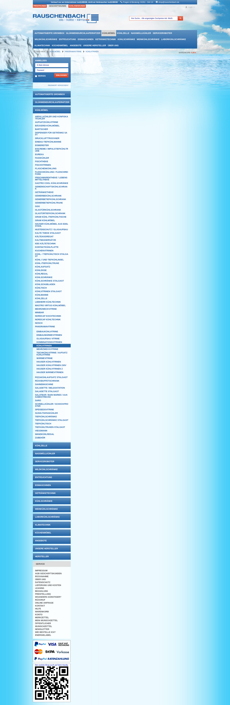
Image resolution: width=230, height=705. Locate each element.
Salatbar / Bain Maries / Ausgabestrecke (51, 396)
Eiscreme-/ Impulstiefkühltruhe (51, 150)
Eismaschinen (85, 39)
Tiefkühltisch (43, 423)
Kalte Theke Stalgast (48, 233)
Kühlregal (41, 274)
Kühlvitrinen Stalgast (48, 291)
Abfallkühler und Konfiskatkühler (51, 117)
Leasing (39, 588)
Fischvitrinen (43, 165)
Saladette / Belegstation (50, 388)
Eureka (39, 154)
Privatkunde (40, 6)
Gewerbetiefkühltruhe (49, 203)
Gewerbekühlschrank (48, 196)
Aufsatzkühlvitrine (46, 122)
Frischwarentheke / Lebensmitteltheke (51, 178)
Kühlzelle (123, 33)
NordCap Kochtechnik (48, 316)
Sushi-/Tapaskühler (46, 413)
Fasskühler (42, 158)
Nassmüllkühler (141, 33)
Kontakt (40, 606)
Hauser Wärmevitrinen (50, 372)
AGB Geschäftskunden (48, 573)
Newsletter (42, 629)
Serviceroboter (162, 33)
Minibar (39, 312)
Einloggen (61, 75)
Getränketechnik (105, 39)
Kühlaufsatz (42, 267)
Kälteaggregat (44, 236)
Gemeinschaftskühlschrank (51, 187)
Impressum (41, 570)
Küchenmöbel (60, 45)
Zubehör (40, 438)
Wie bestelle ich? (45, 632)
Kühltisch (41, 288)
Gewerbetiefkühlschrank (50, 199)
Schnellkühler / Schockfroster (51, 405)
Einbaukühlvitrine (47, 331)
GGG (37, 206)
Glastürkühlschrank (48, 210)
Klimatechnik (42, 45)
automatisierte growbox (49, 33)
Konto (38, 614)
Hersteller (42, 556)
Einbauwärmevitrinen (49, 335)
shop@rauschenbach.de (168, 2)
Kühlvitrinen (92, 52)
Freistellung (43, 594)
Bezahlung (41, 591)
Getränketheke (44, 192)
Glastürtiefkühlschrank (50, 213)
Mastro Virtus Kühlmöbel (50, 305)
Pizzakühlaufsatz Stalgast (51, 377)
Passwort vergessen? (58, 85)
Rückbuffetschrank (47, 381)
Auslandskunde (77, 6)
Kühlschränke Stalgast (49, 281)
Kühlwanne (41, 295)
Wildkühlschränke (46, 39)
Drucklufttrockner (47, 138)
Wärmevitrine (45, 358)
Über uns (113, 45)
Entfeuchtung (67, 39)
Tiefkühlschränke (46, 416)
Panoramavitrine (73, 52)
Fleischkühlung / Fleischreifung (51, 173)
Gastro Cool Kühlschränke (51, 183)
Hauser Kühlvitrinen (49, 362)
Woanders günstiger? (48, 597)
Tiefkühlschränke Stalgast (51, 420)
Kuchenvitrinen (44, 250)
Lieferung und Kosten (48, 585)
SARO (38, 400)
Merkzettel (42, 617)
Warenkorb (42, 611)
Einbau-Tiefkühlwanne (48, 142)
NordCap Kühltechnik (48, 319)
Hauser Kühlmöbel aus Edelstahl (51, 225)
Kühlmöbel (108, 33)
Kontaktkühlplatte (47, 247)
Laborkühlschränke (173, 39)
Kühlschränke (126, 39)
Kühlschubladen (45, 284)
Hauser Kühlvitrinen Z (50, 369)
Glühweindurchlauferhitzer (83, 33)
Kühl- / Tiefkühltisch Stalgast (51, 255)
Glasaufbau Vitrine (48, 338)
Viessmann (41, 430)
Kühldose (41, 270)
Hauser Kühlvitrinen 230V (51, 365)
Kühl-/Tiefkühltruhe (47, 263)
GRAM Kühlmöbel (45, 220)
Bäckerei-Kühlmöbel (47, 125)
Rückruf (40, 600)
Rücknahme (42, 576)
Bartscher (41, 129)
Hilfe (38, 608)
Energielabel (43, 635)
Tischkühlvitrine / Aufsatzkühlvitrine (52, 353)
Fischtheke (41, 161)
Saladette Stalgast (47, 391)
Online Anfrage (44, 603)
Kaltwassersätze (45, 240)
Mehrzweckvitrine (46, 309)
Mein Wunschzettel (46, 620)
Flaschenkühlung (45, 168)
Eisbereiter (42, 145)
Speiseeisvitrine (44, 409)
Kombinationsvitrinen (49, 342)
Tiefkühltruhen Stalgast (50, 427)
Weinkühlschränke (148, 39)
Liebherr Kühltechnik (48, 302)
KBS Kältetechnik (45, 243)
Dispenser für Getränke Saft (51, 134)
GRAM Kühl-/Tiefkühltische (50, 217)
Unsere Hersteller (94, 45)
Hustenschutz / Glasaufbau (51, 229)
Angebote (75, 45)
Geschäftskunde (57, 6)
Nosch (39, 323)
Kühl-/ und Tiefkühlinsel (49, 260)
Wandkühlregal (44, 434)
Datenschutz (42, 582)
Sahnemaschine (44, 384)
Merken (42, 76)
